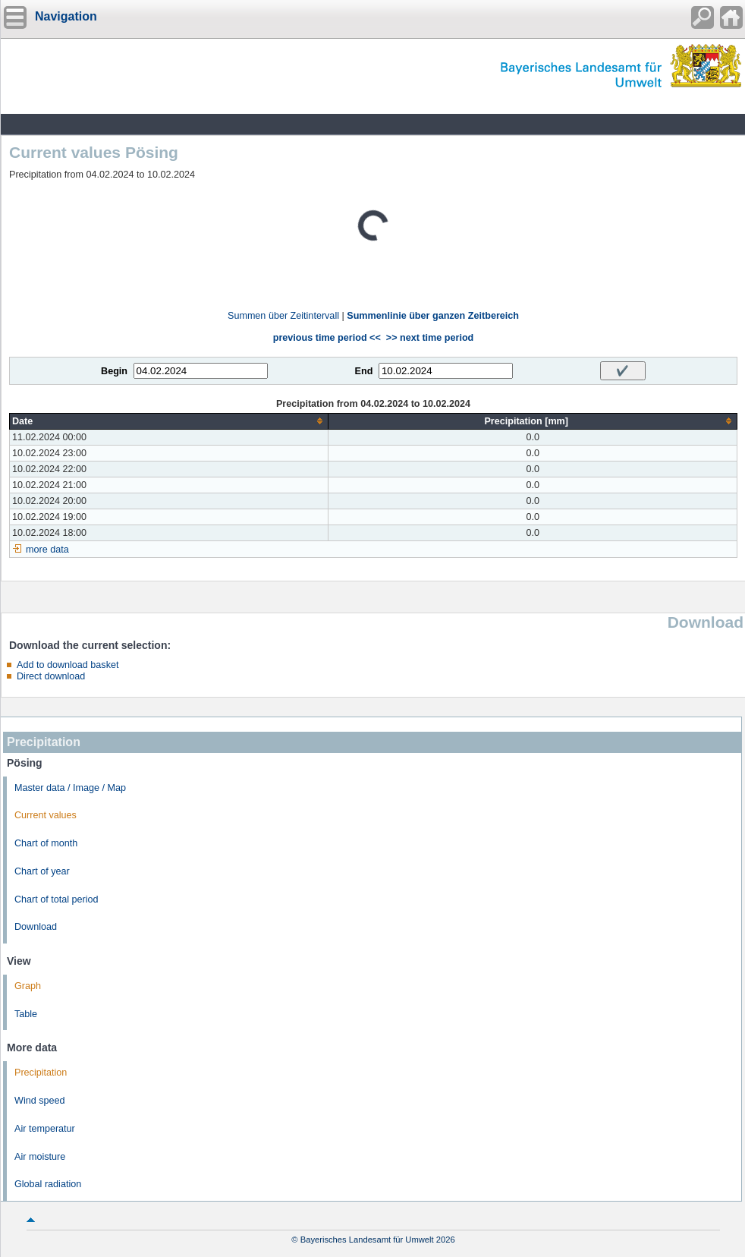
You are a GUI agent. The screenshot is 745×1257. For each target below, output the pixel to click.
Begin (114, 371)
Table (25, 1014)
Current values (45, 815)
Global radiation (47, 1184)
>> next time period (429, 337)
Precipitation (40, 1072)
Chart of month (45, 843)
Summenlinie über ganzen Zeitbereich (433, 315)
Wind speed (39, 1100)
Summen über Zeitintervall (283, 315)
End (364, 371)
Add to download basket (67, 665)
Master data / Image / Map (70, 788)
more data (47, 549)
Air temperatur (44, 1128)
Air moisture (39, 1156)
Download (35, 926)
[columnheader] (169, 421)
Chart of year (42, 871)
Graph (27, 986)
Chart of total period (56, 899)
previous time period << (327, 337)
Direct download (51, 676)
